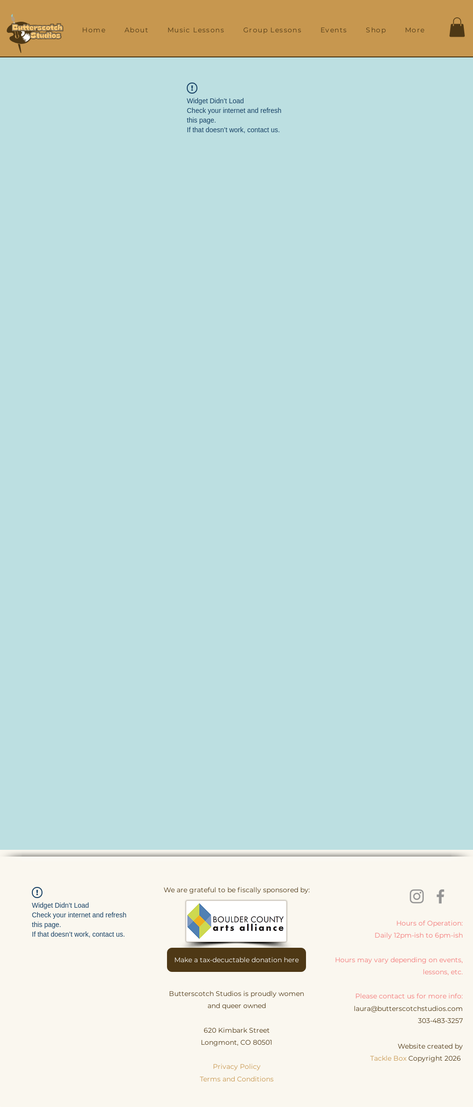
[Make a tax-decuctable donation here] (236, 960)
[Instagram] (416, 896)
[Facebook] (440, 896)
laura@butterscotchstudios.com (408, 1008)
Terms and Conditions (237, 1079)
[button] (136, 30)
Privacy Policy (237, 1066)
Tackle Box (389, 1058)
